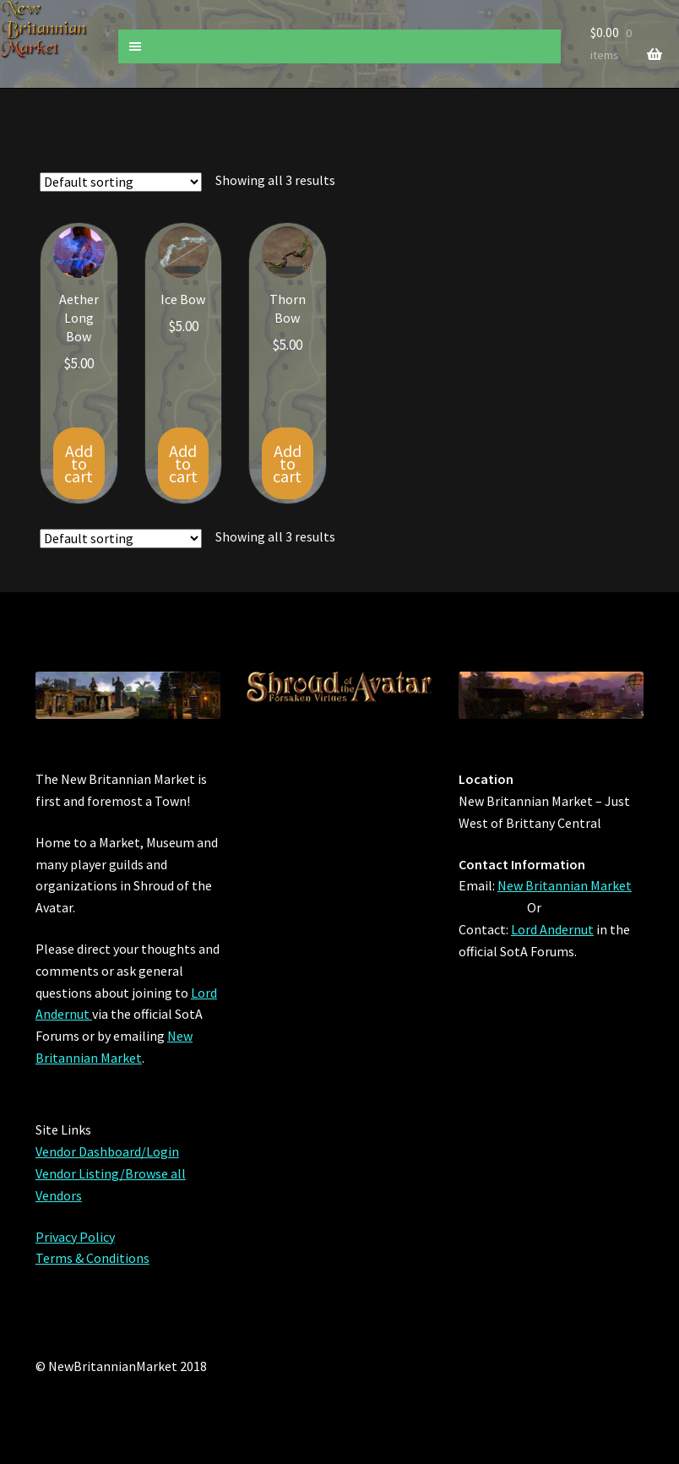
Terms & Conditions (92, 1257)
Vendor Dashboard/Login (107, 1151)
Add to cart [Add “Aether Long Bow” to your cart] (78, 463)
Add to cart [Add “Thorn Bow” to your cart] (287, 463)
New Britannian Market (564, 885)
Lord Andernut (552, 929)
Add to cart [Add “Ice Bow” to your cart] (183, 463)
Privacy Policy (75, 1236)
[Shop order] (121, 182)
